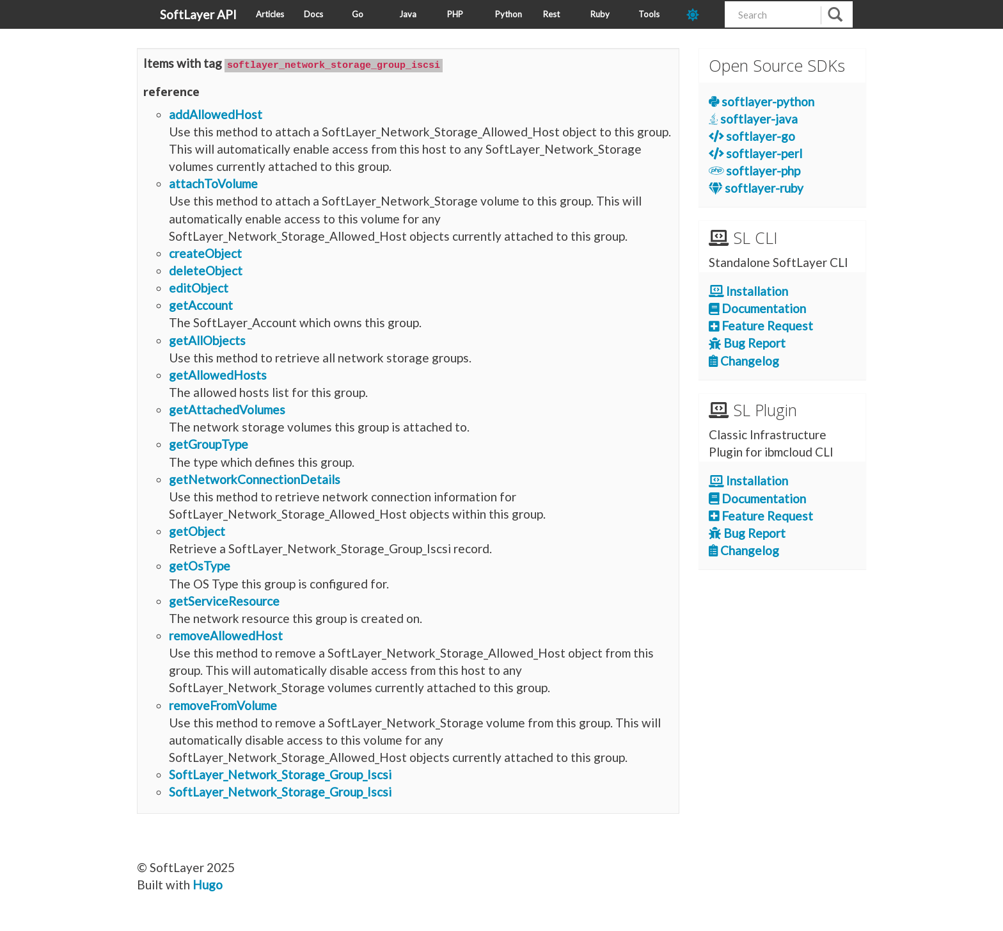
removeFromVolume (223, 704)
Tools (648, 14)
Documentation (758, 308)
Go (357, 14)
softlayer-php (755, 170)
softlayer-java (753, 118)
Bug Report (747, 343)
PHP (455, 14)
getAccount (201, 304)
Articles (270, 14)
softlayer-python (762, 101)
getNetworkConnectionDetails (254, 478)
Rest (551, 14)
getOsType (199, 565)
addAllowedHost (215, 113)
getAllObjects (207, 339)
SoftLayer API (198, 14)
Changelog (744, 360)
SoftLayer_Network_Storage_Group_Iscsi (280, 773)
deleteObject (205, 270)
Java (407, 14)
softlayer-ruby (756, 188)
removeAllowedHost (226, 634)
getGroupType (208, 443)
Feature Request (761, 325)
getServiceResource (224, 599)
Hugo (208, 884)
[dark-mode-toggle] (701, 14)
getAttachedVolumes (227, 408)
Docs (313, 14)
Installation (749, 291)
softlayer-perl (756, 153)
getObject (197, 530)
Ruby (600, 14)
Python (508, 14)
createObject (205, 252)
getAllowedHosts (218, 374)
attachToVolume (213, 182)
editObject (198, 287)
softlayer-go (752, 136)
